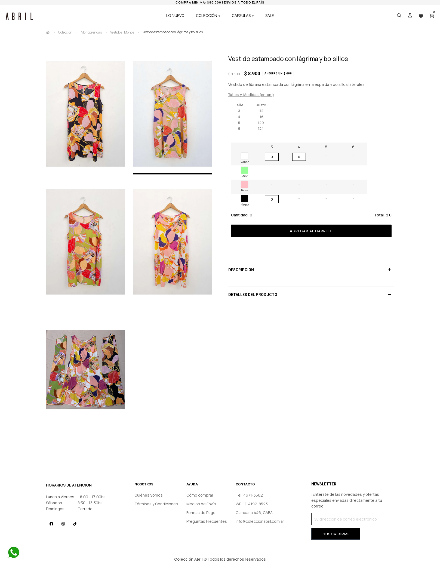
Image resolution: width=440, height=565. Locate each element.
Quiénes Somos (148, 495)
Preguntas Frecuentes (206, 521)
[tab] (311, 270)
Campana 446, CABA (254, 512)
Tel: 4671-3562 (249, 495)
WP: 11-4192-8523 (252, 503)
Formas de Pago (201, 512)
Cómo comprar (199, 495)
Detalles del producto (252, 294)
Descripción (241, 270)
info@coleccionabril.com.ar (260, 521)
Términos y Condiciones (156, 503)
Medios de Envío (201, 503)
